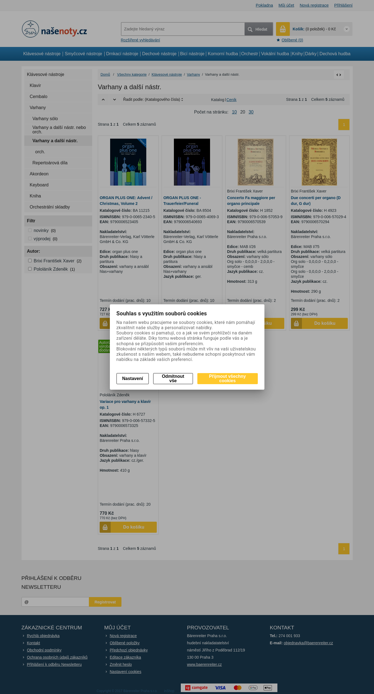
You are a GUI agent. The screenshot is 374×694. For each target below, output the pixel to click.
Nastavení (132, 378)
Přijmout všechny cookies (227, 378)
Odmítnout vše (173, 378)
